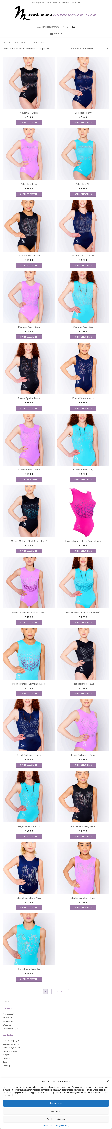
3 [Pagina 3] (53, 991)
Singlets (6, 1054)
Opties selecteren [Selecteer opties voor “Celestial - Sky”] (83, 194)
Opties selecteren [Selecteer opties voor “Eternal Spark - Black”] (29, 408)
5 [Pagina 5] (61, 991)
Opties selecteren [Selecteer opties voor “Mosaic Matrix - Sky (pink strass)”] (29, 693)
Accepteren (56, 1117)
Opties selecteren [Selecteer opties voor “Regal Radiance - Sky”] (29, 836)
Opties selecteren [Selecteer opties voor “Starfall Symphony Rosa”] (83, 907)
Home (5, 42)
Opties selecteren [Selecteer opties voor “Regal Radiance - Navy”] (29, 765)
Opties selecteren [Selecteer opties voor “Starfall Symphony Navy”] (29, 907)
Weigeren (56, 1125)
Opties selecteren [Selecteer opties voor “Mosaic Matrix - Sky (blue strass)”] (83, 622)
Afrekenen (7, 1017)
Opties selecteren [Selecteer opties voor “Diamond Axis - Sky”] (83, 336)
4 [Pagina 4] (57, 991)
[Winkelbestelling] (89, 48)
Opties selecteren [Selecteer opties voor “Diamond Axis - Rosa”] (29, 336)
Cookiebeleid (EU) (10, 1028)
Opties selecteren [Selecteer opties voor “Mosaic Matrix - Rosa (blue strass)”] (83, 551)
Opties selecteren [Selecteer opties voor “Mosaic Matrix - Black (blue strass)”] (29, 551)
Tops (5, 1062)
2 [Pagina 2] (49, 991)
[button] (107, 1095)
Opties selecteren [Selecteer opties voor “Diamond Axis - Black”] (29, 265)
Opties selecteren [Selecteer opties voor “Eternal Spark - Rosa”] (29, 479)
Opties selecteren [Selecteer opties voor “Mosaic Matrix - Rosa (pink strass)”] (29, 622)
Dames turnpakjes (11, 1040)
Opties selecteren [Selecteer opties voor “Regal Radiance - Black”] (83, 693)
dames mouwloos (11, 1044)
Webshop (13, 42)
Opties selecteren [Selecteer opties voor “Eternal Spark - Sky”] (83, 479)
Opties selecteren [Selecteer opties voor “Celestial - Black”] (29, 122)
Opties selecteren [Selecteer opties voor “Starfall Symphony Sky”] (29, 979)
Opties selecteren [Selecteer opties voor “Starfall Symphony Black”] (83, 836)
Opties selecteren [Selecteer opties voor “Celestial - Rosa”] (29, 194)
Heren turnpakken (11, 1051)
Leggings (7, 1065)
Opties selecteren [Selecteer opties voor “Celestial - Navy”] (83, 122)
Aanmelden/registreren (48, 27)
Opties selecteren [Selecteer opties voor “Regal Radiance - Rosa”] (83, 765)
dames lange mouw (11, 1047)
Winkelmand (8, 1021)
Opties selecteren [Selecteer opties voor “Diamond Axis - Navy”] (83, 265)
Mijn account (8, 1014)
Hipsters (6, 1058)
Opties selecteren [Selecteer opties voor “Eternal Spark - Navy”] (83, 408)
